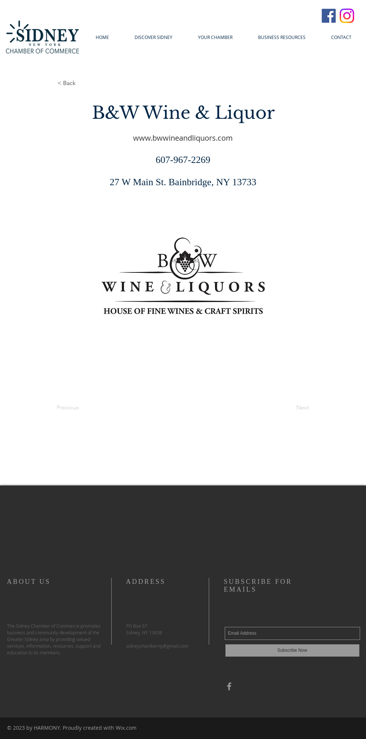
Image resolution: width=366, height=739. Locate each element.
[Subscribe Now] (292, 650)
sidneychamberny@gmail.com (157, 646)
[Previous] (81, 407)
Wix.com (126, 727)
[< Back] (81, 83)
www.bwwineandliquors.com (183, 138)
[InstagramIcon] (347, 16)
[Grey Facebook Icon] (229, 686)
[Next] (290, 407)
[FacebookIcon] (329, 16)
